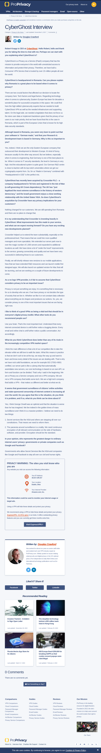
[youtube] (84, 744)
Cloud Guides (33, 706)
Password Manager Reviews (62, 709)
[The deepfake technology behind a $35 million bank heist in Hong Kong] (50, 615)
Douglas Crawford (31, 37)
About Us (8, 744)
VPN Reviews (57, 703)
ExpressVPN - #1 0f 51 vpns (17, 515)
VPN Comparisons (11, 703)
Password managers (49, 12)
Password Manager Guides (38, 709)
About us (84, 5)
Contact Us (42, 744)
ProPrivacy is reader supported (16, 20)
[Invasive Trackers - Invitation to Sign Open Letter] (19, 615)
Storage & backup (32, 12)
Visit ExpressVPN (35, 524)
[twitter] (15, 41)
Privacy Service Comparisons (15, 720)
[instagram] (88, 744)
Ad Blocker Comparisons (13, 717)
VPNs (8, 12)
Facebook (14, 588)
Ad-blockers (17, 12)
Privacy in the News (16, 16)
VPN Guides (33, 703)
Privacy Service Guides (37, 718)
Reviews (56, 699)
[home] (7, 16)
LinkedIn (55, 588)
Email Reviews (58, 712)
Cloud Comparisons (11, 706)
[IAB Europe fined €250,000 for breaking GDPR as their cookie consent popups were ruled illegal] (50, 649)
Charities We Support (30, 744)
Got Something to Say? (35, 684)
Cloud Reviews (58, 706)
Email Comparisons (11, 714)
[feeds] (96, 744)
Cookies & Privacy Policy (76, 750)
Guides (32, 699)
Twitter (35, 588)
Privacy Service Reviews (61, 718)
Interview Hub (17, 744)
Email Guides (33, 712)
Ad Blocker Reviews (59, 715)
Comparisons (11, 699)
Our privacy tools (72, 5)
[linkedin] (19, 41)
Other (82, 12)
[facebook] (76, 744)
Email (62, 12)
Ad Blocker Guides (35, 715)
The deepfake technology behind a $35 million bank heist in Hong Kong (48, 621)
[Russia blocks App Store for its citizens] (19, 649)
